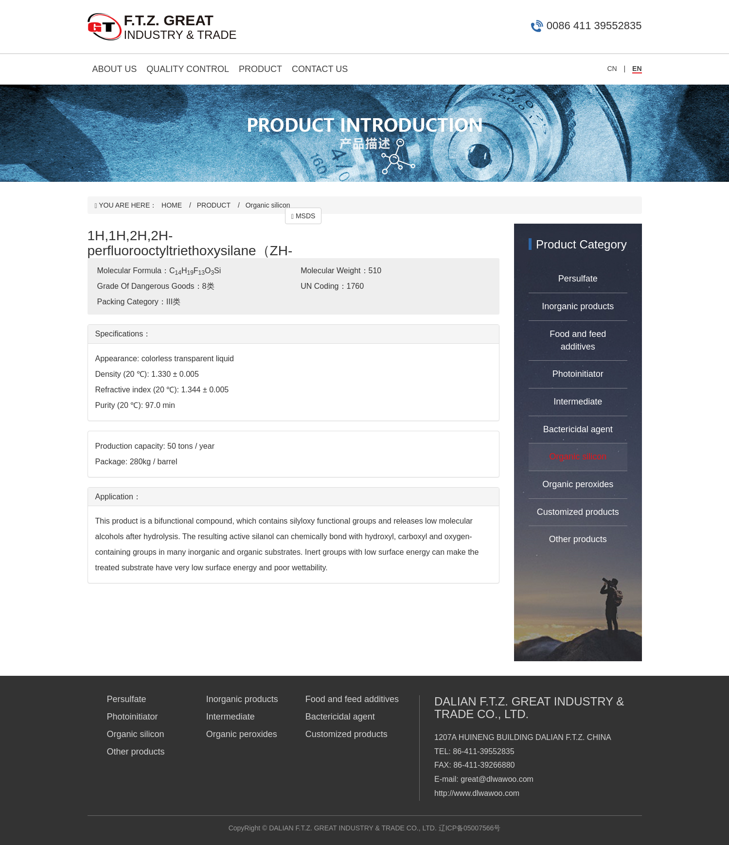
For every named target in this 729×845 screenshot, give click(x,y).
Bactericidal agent (578, 429)
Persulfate (578, 278)
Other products (578, 539)
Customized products (578, 512)
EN (636, 68)
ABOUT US (114, 69)
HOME (171, 205)
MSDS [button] (303, 216)
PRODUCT (260, 69)
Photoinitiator (578, 374)
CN (612, 68)
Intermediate (577, 401)
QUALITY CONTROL (187, 69)
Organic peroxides (577, 484)
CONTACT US (320, 69)
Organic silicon (268, 205)
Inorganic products (578, 306)
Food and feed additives (578, 340)
